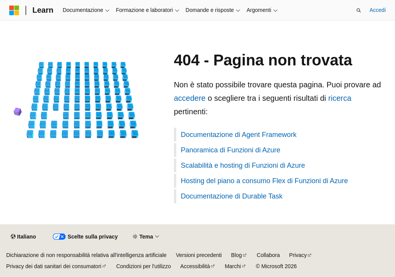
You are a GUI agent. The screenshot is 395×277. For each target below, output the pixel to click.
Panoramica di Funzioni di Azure (230, 150)
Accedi (378, 10)
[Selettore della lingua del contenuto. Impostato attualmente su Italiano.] (23, 237)
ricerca (339, 98)
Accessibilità (195, 266)
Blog (236, 255)
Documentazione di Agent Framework (239, 134)
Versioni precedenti (199, 255)
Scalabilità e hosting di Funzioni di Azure (243, 165)
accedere (190, 98)
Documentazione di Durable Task (232, 196)
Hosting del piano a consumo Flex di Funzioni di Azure (264, 181)
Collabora (268, 255)
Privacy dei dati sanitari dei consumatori (53, 266)
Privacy (298, 255)
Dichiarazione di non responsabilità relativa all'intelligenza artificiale (86, 255)
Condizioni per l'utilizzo (143, 266)
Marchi (233, 266)
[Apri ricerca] (358, 10)
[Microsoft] (14, 10)
